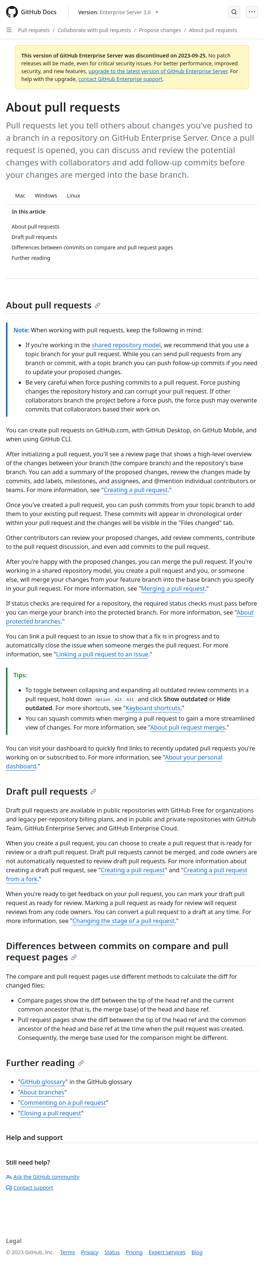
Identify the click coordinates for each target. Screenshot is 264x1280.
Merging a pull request (173, 588)
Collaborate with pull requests (94, 30)
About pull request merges (187, 727)
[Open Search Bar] (234, 12)
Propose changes (160, 30)
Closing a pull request (51, 1113)
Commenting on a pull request (63, 1103)
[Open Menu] (252, 12)
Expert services (167, 1252)
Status (112, 1252)
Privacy (90, 1252)
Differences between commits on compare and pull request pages (117, 951)
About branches (42, 1092)
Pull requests (34, 30)
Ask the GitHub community (43, 1176)
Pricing (134, 1252)
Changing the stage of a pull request (123, 921)
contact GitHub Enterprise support (120, 79)
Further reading (45, 1062)
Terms (67, 1252)
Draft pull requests (51, 791)
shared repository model (126, 345)
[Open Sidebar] (9, 30)
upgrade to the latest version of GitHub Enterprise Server (157, 71)
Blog (197, 1252)
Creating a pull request (136, 490)
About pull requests (213, 30)
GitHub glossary (43, 1082)
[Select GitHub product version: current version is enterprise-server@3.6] (118, 12)
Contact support (29, 1187)
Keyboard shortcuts (153, 708)
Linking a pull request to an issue (102, 654)
